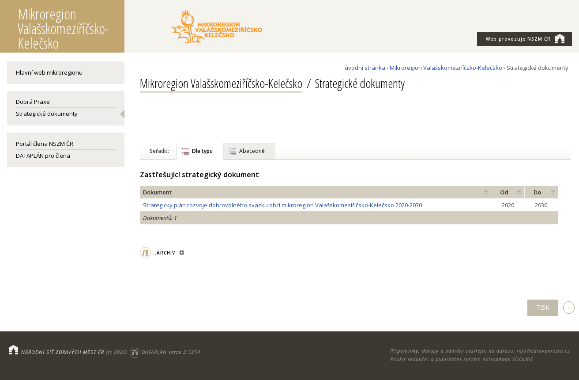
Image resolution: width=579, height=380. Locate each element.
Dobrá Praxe (33, 102)
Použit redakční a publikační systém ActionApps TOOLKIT (461, 359)
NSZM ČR (525, 38)
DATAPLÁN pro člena (43, 156)
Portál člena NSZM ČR (44, 144)
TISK (542, 307)
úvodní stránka (365, 68)
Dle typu (202, 151)
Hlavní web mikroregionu (49, 72)
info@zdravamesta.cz (543, 350)
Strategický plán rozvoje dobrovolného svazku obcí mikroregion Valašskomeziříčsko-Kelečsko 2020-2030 (282, 205)
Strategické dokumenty (47, 114)
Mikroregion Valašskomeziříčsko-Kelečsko (446, 68)
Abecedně (252, 151)
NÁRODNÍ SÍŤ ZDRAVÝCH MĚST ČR (62, 352)
